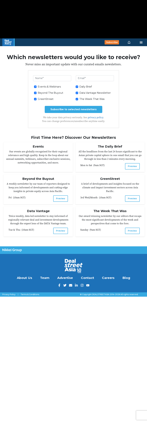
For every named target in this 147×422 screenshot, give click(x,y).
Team (44, 278)
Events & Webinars (49, 86)
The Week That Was (91, 99)
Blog (126, 278)
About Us (24, 278)
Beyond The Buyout (50, 92)
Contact (87, 278)
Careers (108, 278)
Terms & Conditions (30, 294)
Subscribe (112, 42)
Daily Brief (85, 86)
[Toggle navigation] (141, 42)
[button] (129, 42)
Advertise (65, 278)
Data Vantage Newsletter (95, 92)
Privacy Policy (8, 294)
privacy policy (95, 117)
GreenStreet (46, 99)
